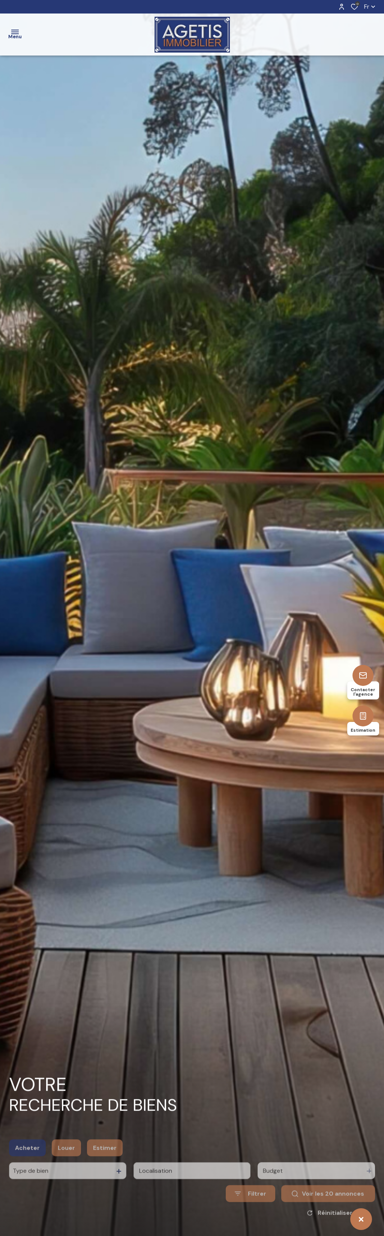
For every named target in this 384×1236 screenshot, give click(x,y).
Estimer (105, 1164)
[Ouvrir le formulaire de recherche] (250, 1209)
